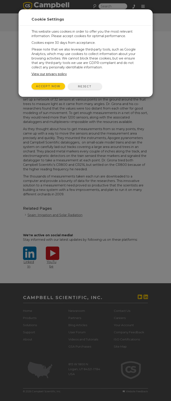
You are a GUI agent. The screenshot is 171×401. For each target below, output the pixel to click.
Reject (85, 86)
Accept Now (48, 86)
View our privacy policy (49, 74)
